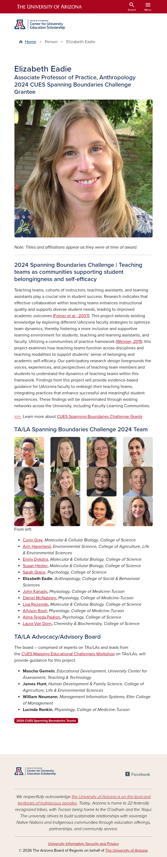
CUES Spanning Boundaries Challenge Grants (99, 416)
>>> (18, 416)
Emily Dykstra (35, 559)
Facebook (140, 774)
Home (30, 41)
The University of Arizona (126, 850)
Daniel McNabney (39, 598)
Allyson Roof (35, 610)
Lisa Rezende (35, 604)
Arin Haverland (37, 546)
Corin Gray (32, 540)
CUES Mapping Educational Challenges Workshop (68, 654)
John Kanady (35, 591)
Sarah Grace (34, 572)
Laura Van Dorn (37, 623)
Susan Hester (35, 565)
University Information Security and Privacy (83, 843)
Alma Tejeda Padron (41, 617)
